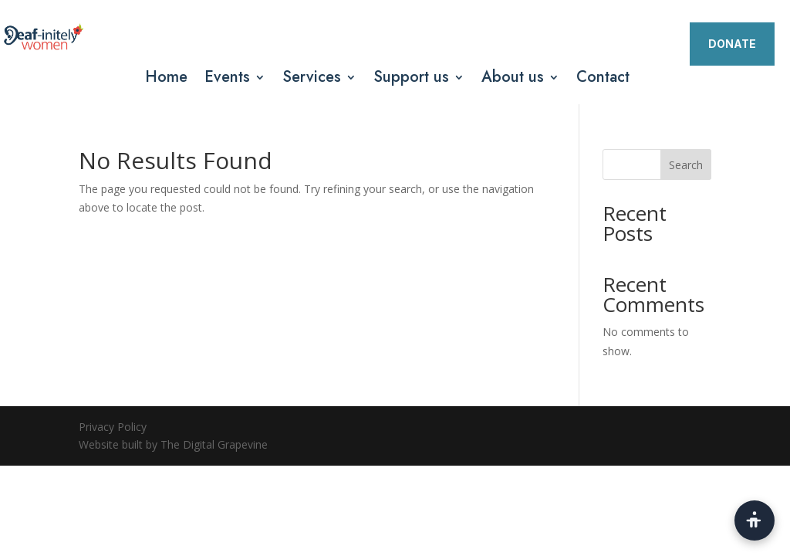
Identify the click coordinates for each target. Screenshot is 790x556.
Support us (411, 80)
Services (311, 80)
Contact (603, 80)
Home (166, 80)
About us (512, 80)
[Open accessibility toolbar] (754, 520)
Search (686, 165)
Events (227, 80)
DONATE (732, 43)
